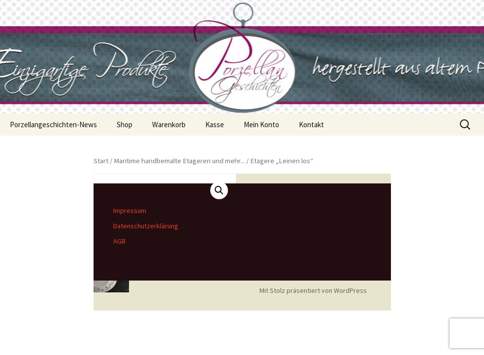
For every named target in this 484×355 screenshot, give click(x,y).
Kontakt (311, 124)
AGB (119, 241)
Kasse (214, 124)
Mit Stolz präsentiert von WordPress (313, 290)
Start (101, 160)
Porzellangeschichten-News (53, 124)
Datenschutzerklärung (145, 225)
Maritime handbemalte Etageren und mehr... (179, 160)
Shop (124, 124)
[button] (219, 190)
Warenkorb (169, 124)
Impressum (129, 210)
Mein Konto (261, 124)
